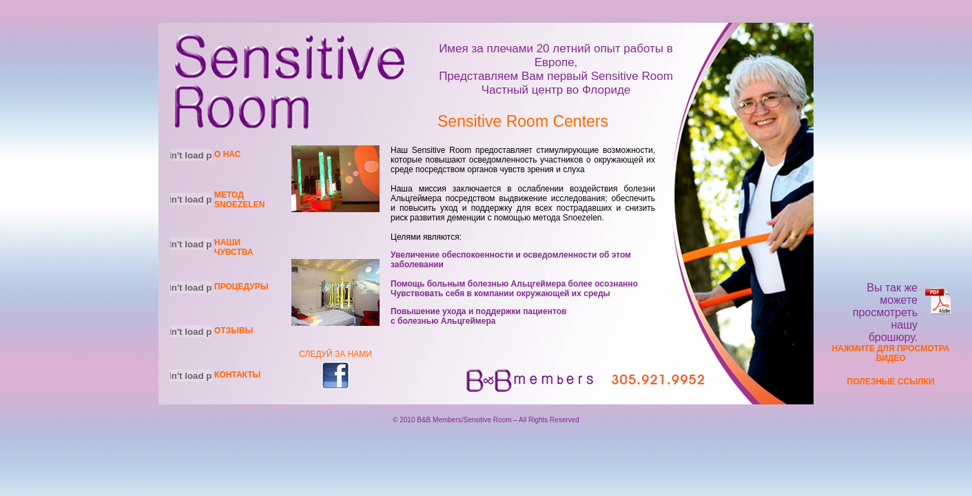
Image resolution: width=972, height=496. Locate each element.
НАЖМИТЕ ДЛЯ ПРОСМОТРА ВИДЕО (891, 353)
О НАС (227, 154)
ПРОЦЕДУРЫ (241, 286)
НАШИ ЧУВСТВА (234, 247)
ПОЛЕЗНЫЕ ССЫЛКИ (891, 381)
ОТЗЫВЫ (233, 330)
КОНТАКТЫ (237, 375)
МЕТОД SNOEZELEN (239, 199)
